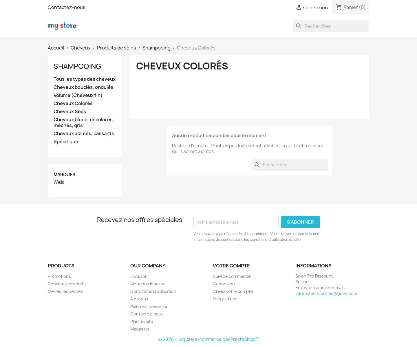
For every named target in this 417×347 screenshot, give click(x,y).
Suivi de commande (232, 276)
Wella (59, 182)
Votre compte (231, 265)
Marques (64, 175)
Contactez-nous (66, 7)
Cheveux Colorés (73, 103)
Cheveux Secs (70, 112)
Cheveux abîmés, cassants (84, 134)
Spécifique (66, 142)
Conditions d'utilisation (153, 291)
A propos (139, 299)
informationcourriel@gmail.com (326, 293)
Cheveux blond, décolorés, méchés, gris (84, 122)
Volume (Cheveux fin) (78, 95)
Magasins (139, 329)
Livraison (139, 276)
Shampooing (77, 66)
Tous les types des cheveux (85, 79)
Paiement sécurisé (148, 306)
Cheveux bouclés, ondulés (83, 87)
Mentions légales (147, 284)
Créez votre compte (233, 291)
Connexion (224, 284)
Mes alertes (224, 299)
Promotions (59, 276)
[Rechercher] (331, 26)
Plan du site (141, 321)
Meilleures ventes (65, 291)
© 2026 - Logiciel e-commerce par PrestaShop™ (208, 339)
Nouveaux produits (67, 284)
